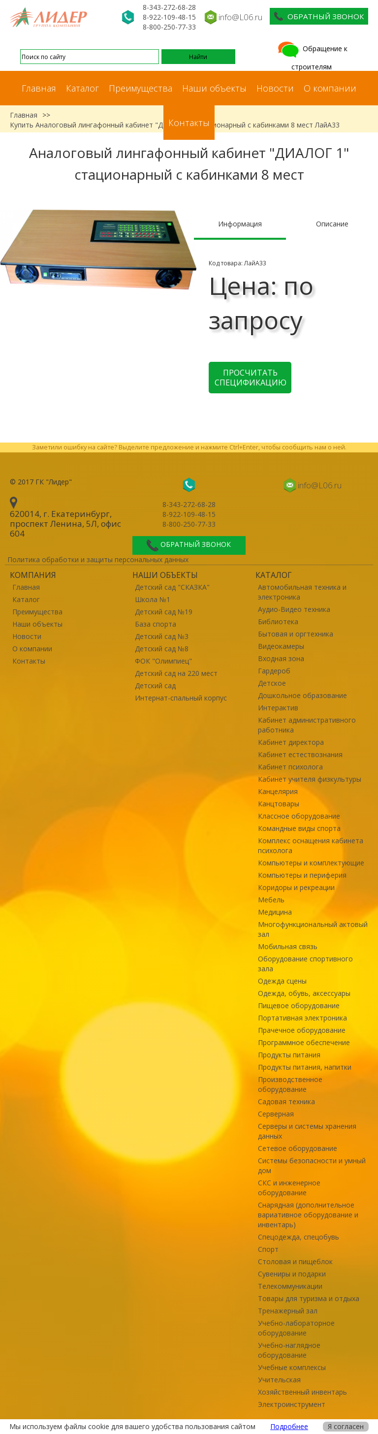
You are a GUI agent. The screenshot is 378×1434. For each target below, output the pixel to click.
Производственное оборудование (290, 1084)
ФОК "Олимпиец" (163, 661)
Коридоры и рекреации (296, 887)
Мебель (271, 899)
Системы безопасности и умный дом (312, 1165)
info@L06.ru (240, 17)
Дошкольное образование (302, 695)
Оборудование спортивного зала (305, 963)
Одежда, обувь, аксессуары (304, 993)
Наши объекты (214, 88)
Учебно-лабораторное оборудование (296, 1328)
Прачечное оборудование (302, 1030)
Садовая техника (286, 1101)
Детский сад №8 (162, 648)
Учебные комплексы (292, 1367)
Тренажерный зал (287, 1310)
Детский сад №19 (163, 611)
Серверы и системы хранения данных (307, 1131)
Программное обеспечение (304, 1042)
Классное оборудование (299, 816)
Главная (39, 88)
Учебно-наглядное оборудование (289, 1350)
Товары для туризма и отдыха (308, 1298)
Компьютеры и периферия (302, 875)
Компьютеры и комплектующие (311, 862)
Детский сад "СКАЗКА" (172, 587)
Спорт (268, 1249)
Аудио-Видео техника (294, 609)
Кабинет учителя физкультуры (309, 779)
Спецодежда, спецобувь (298, 1237)
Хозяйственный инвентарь (302, 1392)
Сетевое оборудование (297, 1148)
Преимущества (140, 88)
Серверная (276, 1113)
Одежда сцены (282, 981)
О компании (330, 88)
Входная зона (281, 658)
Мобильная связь (287, 946)
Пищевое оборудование (299, 1005)
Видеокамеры (281, 646)
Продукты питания (289, 1054)
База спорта (155, 624)
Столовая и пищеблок (295, 1261)
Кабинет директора (291, 742)
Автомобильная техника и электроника (302, 592)
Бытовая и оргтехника (295, 633)
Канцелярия (278, 791)
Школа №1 (152, 599)
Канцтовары (278, 803)
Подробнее (289, 1426)
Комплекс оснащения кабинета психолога (310, 845)
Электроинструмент (291, 1404)
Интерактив (278, 707)
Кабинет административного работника (307, 724)
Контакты (189, 122)
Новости (275, 88)
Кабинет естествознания (300, 754)
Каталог (82, 88)
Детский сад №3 (162, 636)
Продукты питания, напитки (304, 1067)
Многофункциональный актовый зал (313, 929)
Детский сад (155, 685)
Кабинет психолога (290, 766)
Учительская (279, 1379)
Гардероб (274, 670)
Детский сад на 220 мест (176, 673)
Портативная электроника (302, 1017)
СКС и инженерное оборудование (289, 1187)
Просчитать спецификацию (250, 377)
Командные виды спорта (299, 828)
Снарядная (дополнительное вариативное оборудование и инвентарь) (308, 1214)
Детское (272, 683)
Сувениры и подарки (292, 1273)
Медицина (275, 912)
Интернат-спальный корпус (181, 697)
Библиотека (278, 621)
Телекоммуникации (290, 1286)
